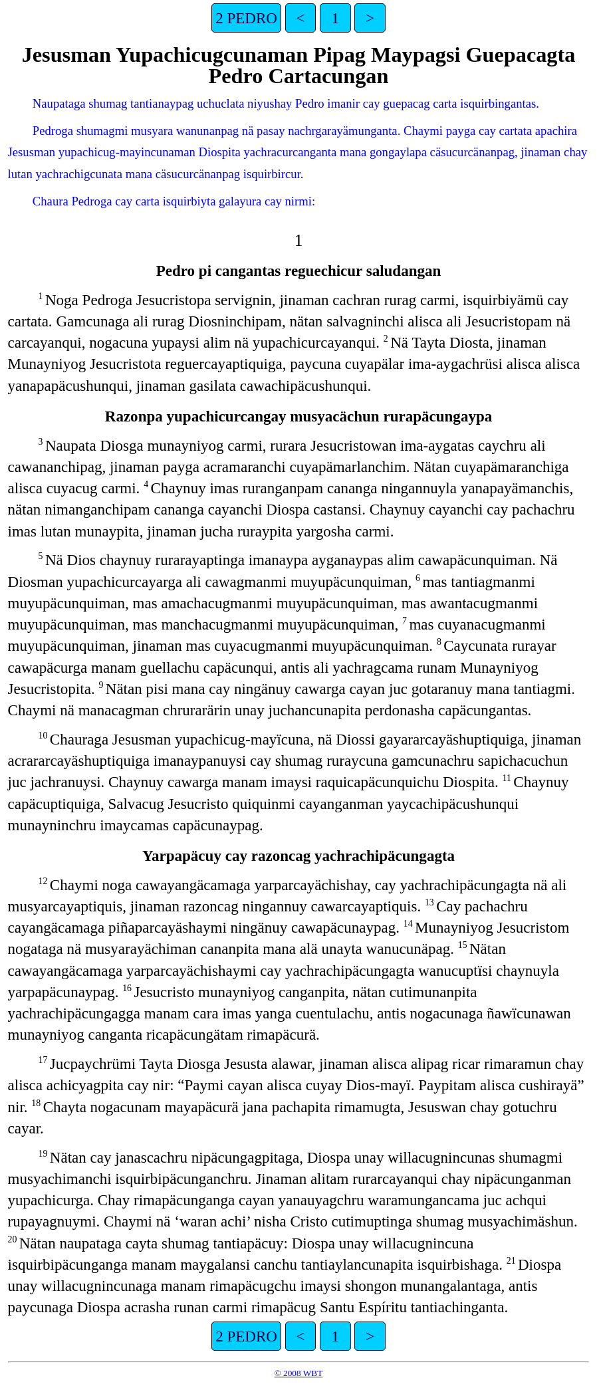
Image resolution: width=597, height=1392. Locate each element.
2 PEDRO (246, 18)
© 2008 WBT (299, 1373)
